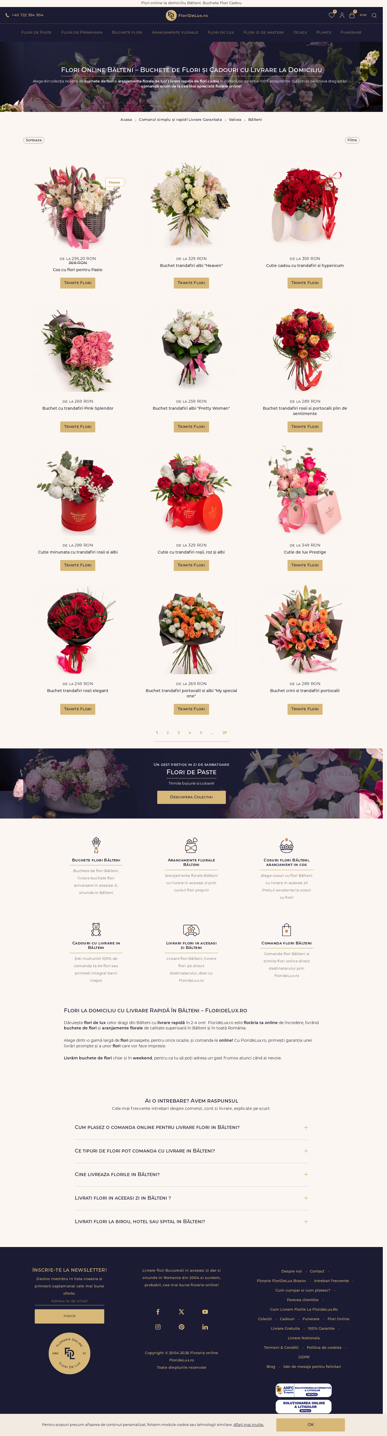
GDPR (303, 1357)
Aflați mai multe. (248, 1425)
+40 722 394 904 (27, 15)
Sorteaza (34, 140)
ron (363, 15)
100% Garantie (322, 1329)
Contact (317, 1271)
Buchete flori (127, 33)
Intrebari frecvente (332, 1281)
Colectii (265, 1319)
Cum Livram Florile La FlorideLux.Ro (304, 1309)
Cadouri (288, 1319)
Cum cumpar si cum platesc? (303, 1290)
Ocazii (300, 33)
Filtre (352, 140)
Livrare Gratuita (286, 1329)
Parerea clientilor (303, 1300)
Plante (323, 33)
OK (311, 1425)
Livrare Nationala (304, 1338)
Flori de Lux (221, 33)
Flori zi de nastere (264, 33)
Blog (271, 1367)
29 (225, 733)
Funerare (351, 33)
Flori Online (338, 1319)
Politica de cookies (325, 1348)
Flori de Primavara (82, 33)
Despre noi (292, 1271)
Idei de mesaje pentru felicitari (312, 1367)
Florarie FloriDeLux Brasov (282, 1281)
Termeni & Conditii (282, 1348)
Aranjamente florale (175, 33)
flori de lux (187, 15)
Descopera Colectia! (191, 797)
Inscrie (70, 1316)
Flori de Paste (36, 33)
